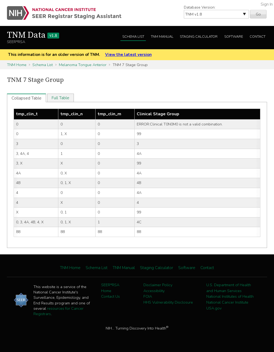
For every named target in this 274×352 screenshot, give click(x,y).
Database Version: (199, 7)
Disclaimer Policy (157, 285)
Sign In (267, 4)
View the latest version (128, 54)
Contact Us (110, 296)
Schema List (133, 36)
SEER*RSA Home (110, 287)
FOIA (147, 296)
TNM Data (33, 35)
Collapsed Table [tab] (26, 98)
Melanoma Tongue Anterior (82, 64)
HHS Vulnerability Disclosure (168, 302)
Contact (257, 36)
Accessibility (154, 290)
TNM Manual (162, 36)
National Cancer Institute (227, 302)
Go (258, 14)
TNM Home (16, 64)
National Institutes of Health (230, 296)
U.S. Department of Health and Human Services (228, 287)
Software (233, 36)
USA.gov (214, 308)
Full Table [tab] (60, 98)
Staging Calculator (199, 36)
